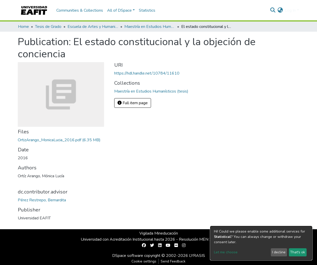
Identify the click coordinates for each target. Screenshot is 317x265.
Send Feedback (173, 261)
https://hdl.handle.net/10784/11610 (146, 73)
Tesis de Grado (48, 26)
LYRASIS (197, 255)
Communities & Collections (79, 10)
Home (23, 26)
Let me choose (226, 252)
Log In (290, 10)
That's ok (297, 252)
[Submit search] (273, 10)
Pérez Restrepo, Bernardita (42, 200)
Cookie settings (143, 261)
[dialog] (261, 243)
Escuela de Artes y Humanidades (93, 26)
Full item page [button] (133, 103)
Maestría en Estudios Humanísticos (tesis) (149, 26)
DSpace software (127, 255)
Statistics (147, 10)
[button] (280, 10)
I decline (279, 252)
